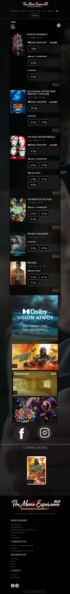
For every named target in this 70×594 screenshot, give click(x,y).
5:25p (44, 213)
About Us (13, 566)
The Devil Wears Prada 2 (18, 532)
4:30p (33, 248)
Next (59, 25)
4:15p (33, 151)
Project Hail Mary (16, 537)
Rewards (38, 11)
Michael (13, 535)
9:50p (33, 76)
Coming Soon (23, 11)
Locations (50, 11)
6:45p (33, 165)
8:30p (44, 248)
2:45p (33, 213)
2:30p (33, 179)
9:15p (33, 282)
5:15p (44, 179)
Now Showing (14, 11)
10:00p (33, 108)
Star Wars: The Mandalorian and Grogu (22, 545)
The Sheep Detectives (17, 527)
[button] (57, 11)
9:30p (44, 165)
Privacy (13, 564)
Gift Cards (31, 11)
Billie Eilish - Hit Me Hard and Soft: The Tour (23, 530)
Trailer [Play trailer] (56, 85)
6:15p (44, 277)
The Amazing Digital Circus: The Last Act (22, 551)
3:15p (33, 277)
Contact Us (14, 574)
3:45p (33, 62)
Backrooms (14, 548)
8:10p (33, 219)
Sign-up (35, 15)
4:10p (33, 122)
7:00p (33, 48)
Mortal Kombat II (16, 524)
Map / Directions (15, 577)
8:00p (33, 184)
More (43, 11)
